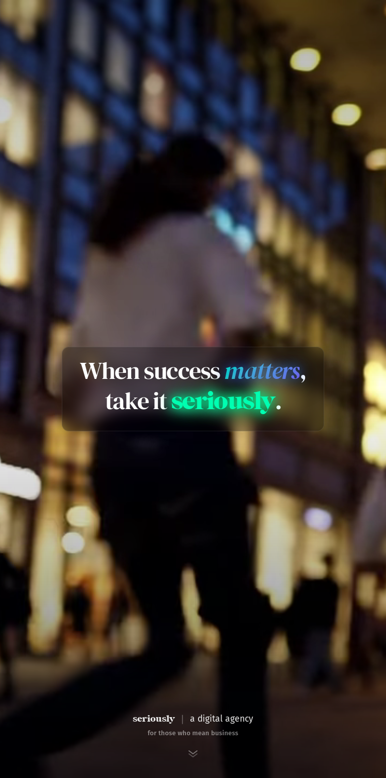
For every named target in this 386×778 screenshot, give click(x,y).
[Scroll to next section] (193, 754)
